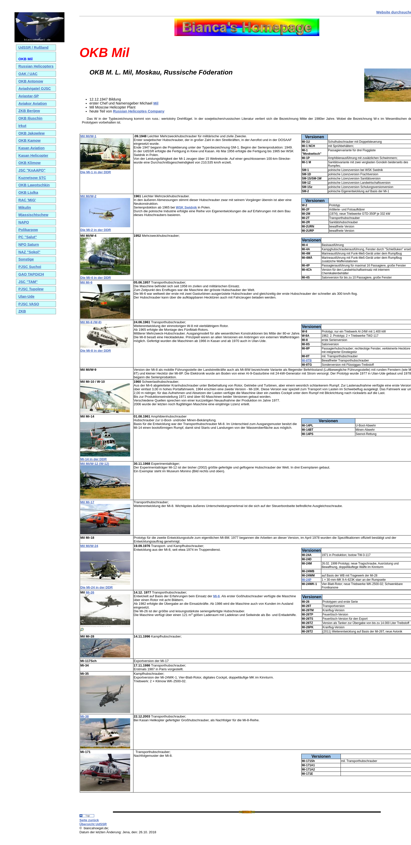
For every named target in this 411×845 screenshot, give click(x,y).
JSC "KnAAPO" (31, 170)
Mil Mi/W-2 (88, 196)
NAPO (23, 222)
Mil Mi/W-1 (88, 136)
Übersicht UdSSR (93, 824)
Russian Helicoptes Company (138, 111)
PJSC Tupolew (31, 289)
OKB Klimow (29, 163)
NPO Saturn (28, 244)
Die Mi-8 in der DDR (95, 350)
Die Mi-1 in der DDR (95, 172)
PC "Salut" (27, 237)
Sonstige (26, 259)
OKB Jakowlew (31, 133)
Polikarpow (28, 230)
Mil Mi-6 (86, 282)
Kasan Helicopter (33, 156)
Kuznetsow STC (32, 178)
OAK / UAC (28, 74)
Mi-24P (306, 580)
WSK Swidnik (186, 207)
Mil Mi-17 (87, 502)
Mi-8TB (307, 360)
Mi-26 (90, 592)
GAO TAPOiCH (31, 274)
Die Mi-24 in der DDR (96, 587)
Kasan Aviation (31, 148)
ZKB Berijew (29, 111)
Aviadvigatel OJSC (34, 88)
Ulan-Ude (26, 296)
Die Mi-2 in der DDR (95, 230)
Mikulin (24, 208)
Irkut (22, 126)
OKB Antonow (30, 81)
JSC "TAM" (28, 282)
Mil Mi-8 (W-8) (90, 322)
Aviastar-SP (28, 96)
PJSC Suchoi (29, 267)
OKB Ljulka (28, 192)
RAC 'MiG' (27, 200)
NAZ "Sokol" (29, 252)
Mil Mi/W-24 (89, 546)
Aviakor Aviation (32, 104)
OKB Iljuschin (30, 118)
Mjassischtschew (33, 215)
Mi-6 (216, 596)
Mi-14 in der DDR (93, 459)
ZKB (22, 311)
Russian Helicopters (36, 66)
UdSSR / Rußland (33, 48)
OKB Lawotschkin (34, 185)
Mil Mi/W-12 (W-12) (94, 464)
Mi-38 (84, 716)
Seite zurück (89, 820)
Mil (155, 103)
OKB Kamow (29, 140)
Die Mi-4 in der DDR (95, 278)
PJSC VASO (28, 304)
